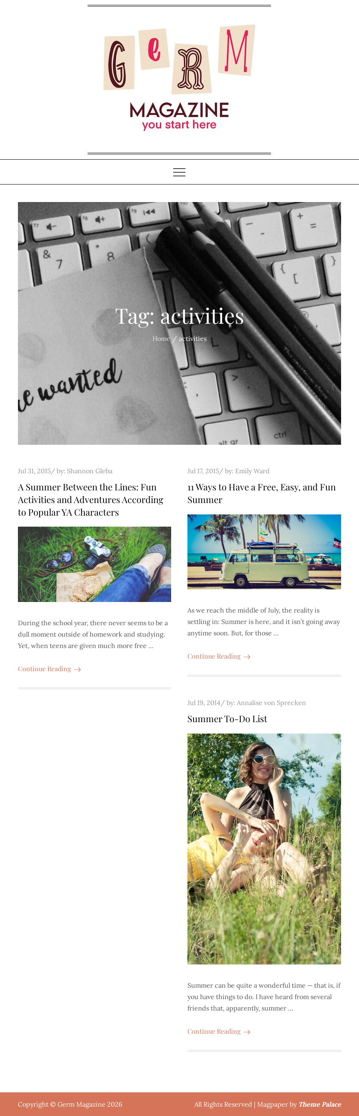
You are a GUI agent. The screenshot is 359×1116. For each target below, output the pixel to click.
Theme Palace (319, 1104)
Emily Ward (252, 471)
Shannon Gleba (89, 471)
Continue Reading (49, 668)
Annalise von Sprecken (271, 703)
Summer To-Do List (227, 718)
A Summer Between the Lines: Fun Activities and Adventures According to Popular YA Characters (90, 499)
